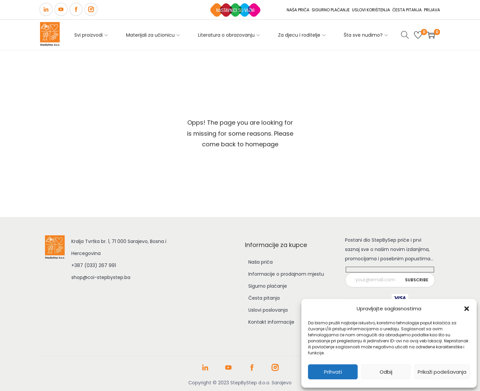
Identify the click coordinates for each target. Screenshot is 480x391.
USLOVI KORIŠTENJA (371, 10)
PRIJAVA (432, 10)
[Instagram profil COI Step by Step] (275, 370)
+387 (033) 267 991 (93, 265)
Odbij (386, 371)
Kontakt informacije (271, 322)
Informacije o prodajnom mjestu (286, 274)
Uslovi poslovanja (268, 310)
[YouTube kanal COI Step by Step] (228, 370)
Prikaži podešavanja (442, 371)
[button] (466, 308)
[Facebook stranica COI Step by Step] (252, 370)
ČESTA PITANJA (407, 10)
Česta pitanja (264, 298)
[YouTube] (61, 9)
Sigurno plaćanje (267, 286)
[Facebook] (76, 9)
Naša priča (260, 262)
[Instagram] (91, 9)
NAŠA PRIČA (298, 10)
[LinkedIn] (46, 9)
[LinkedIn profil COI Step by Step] (205, 370)
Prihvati (333, 371)
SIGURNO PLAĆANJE (331, 10)
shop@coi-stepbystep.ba (100, 277)
